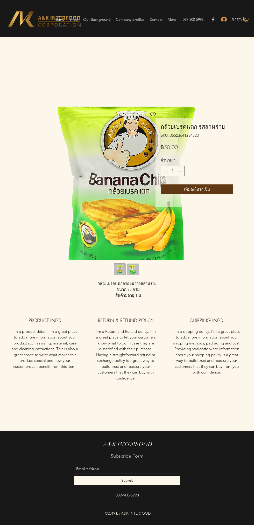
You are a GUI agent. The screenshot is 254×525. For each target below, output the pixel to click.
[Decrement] (164, 171)
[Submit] (127, 480)
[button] (246, 19)
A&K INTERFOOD (127, 444)
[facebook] (213, 19)
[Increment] (180, 171)
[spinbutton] (172, 171)
